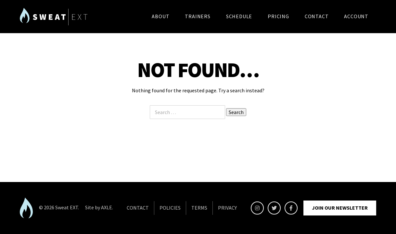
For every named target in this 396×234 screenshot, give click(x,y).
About (160, 16)
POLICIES (170, 207)
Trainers (197, 16)
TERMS (199, 207)
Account (356, 16)
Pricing (278, 16)
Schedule (239, 16)
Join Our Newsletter (340, 207)
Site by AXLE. (99, 207)
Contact (317, 16)
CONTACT (138, 207)
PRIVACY (227, 207)
